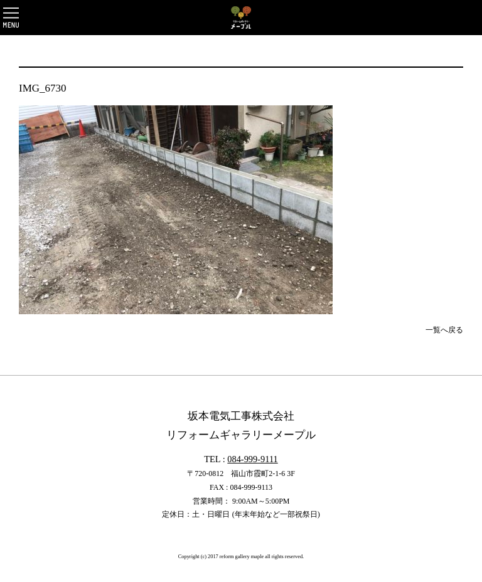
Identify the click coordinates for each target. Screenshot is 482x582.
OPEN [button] (11, 17)
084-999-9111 (252, 459)
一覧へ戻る (444, 329)
